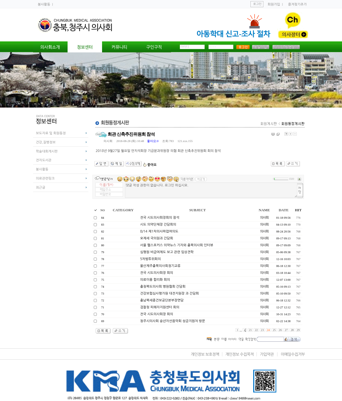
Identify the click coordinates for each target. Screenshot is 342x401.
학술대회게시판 (47, 151)
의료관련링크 (45, 178)
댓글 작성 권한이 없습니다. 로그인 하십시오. (211, 190)
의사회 (108, 141)
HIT (298, 210)
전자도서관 (43, 160)
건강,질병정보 (45, 142)
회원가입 (274, 4)
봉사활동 (44, 4)
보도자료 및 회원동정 (51, 133)
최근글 (40, 187)
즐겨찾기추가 (297, 4)
